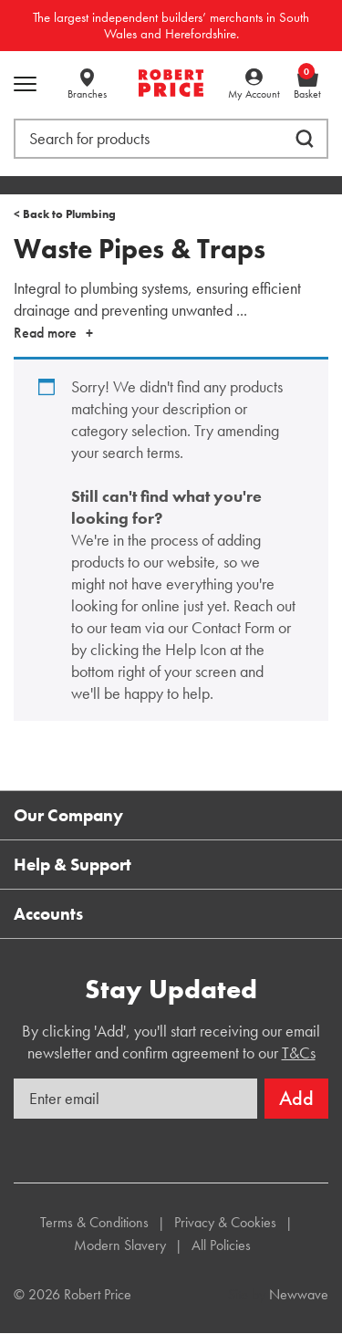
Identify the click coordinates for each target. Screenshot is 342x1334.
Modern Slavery (120, 1245)
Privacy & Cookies (225, 1222)
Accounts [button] (48, 913)
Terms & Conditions (94, 1222)
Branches (87, 94)
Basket (307, 84)
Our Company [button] (68, 815)
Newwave (298, 1294)
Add (296, 1098)
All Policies (221, 1245)
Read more (45, 332)
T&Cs (299, 1052)
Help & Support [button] (72, 864)
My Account (254, 94)
